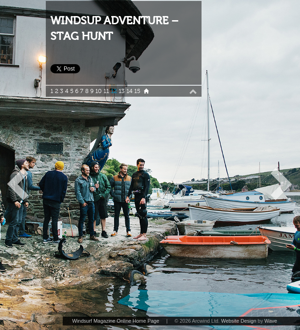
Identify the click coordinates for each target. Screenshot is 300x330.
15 (137, 91)
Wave (270, 321)
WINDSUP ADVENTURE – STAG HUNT (114, 29)
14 (129, 91)
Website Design (238, 321)
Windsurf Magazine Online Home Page (115, 321)
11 (106, 91)
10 (98, 91)
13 (122, 91)
